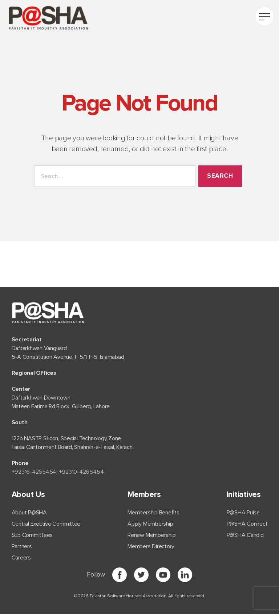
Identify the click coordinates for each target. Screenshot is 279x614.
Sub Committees (32, 535)
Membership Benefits (153, 512)
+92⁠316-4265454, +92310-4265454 (58, 472)
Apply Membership (150, 524)
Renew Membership (151, 535)
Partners (22, 546)
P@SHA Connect (247, 524)
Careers (21, 558)
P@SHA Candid (245, 535)
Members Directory (151, 546)
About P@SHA (29, 512)
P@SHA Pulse (243, 512)
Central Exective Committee (46, 524)
